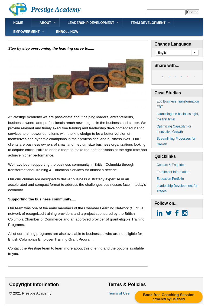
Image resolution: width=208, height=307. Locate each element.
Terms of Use (118, 293)
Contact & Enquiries (171, 165)
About (45, 23)
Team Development (148, 23)
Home (18, 23)
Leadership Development (91, 23)
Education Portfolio (170, 179)
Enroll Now (67, 32)
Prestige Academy (55, 9)
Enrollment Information (173, 172)
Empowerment (26, 32)
